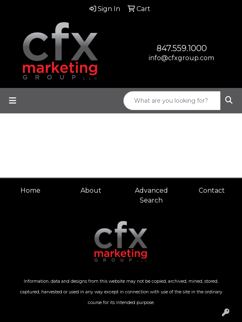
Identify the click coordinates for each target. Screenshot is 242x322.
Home (30, 190)
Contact (212, 190)
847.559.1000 (182, 48)
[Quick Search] (172, 100)
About (91, 190)
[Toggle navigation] (12, 100)
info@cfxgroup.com (181, 58)
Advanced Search (151, 195)
